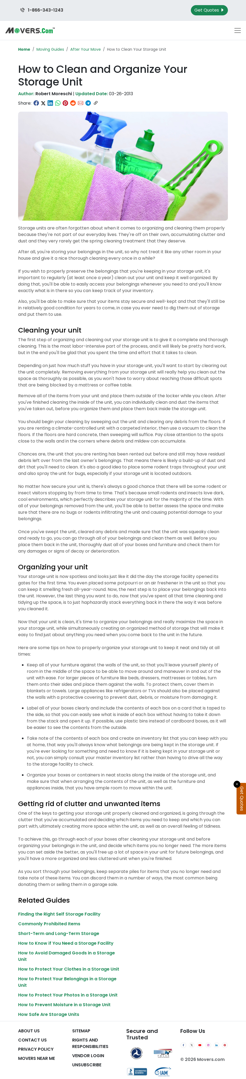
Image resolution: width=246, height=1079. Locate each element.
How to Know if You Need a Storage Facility (66, 943)
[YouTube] (200, 1045)
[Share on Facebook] (36, 103)
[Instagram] (208, 1045)
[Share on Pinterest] (65, 103)
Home (24, 49)
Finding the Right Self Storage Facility (59, 914)
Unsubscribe (86, 1065)
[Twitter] (192, 1045)
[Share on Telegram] (88, 103)
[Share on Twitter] (43, 103)
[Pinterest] (225, 1045)
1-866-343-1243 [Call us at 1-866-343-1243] (41, 10)
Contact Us (32, 1040)
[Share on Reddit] (73, 103)
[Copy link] (95, 103)
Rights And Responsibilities (90, 1043)
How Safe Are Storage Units (48, 1014)
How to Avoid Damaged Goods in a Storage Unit (66, 956)
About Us (29, 1031)
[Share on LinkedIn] (50, 103)
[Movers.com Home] (30, 30)
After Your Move (85, 49)
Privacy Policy (36, 1049)
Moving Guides (50, 49)
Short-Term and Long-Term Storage (58, 933)
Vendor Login (88, 1056)
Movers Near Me (36, 1058)
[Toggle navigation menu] (238, 30)
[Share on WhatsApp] (58, 103)
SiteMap (81, 1031)
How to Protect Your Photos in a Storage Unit (68, 995)
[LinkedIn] (217, 1045)
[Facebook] (183, 1045)
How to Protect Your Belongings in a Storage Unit (67, 982)
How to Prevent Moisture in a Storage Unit (64, 1005)
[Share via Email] (80, 103)
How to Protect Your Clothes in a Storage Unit (68, 969)
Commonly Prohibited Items (49, 924)
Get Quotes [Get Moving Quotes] (209, 10)
